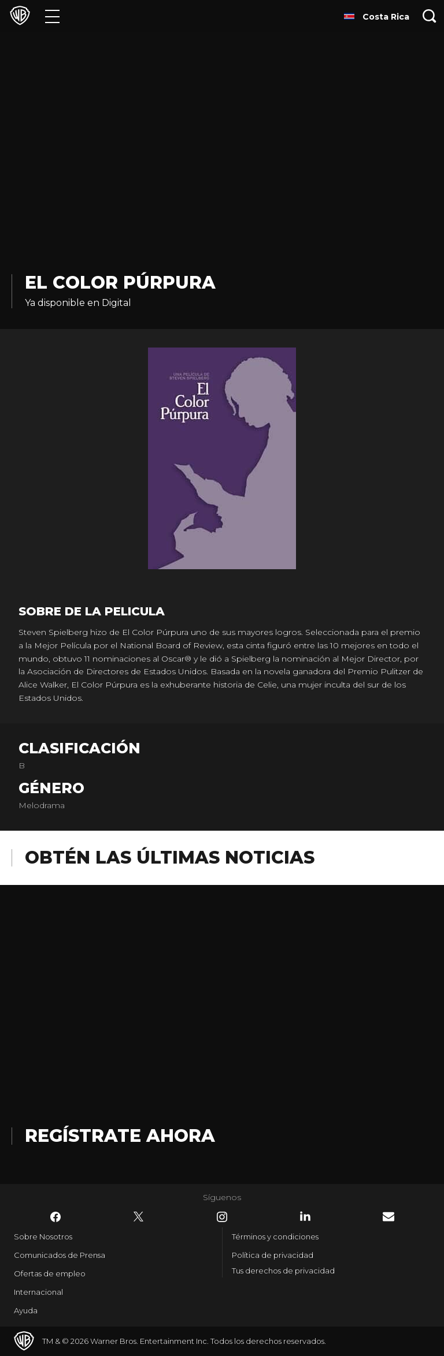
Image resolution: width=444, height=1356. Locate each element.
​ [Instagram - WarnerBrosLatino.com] (222, 1217)
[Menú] (52, 16)
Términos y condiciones (275, 1236)
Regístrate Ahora (120, 1135)
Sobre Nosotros (43, 1236)
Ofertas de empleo (50, 1273)
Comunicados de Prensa (59, 1255)
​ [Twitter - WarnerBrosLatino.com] (139, 1217)
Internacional (38, 1292)
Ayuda (26, 1310)
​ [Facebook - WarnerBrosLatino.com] (55, 1217)
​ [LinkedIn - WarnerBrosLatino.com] (305, 1216)
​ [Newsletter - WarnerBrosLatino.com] (388, 1216)
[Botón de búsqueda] (429, 16)
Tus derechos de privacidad (283, 1270)
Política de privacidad (272, 1255)
